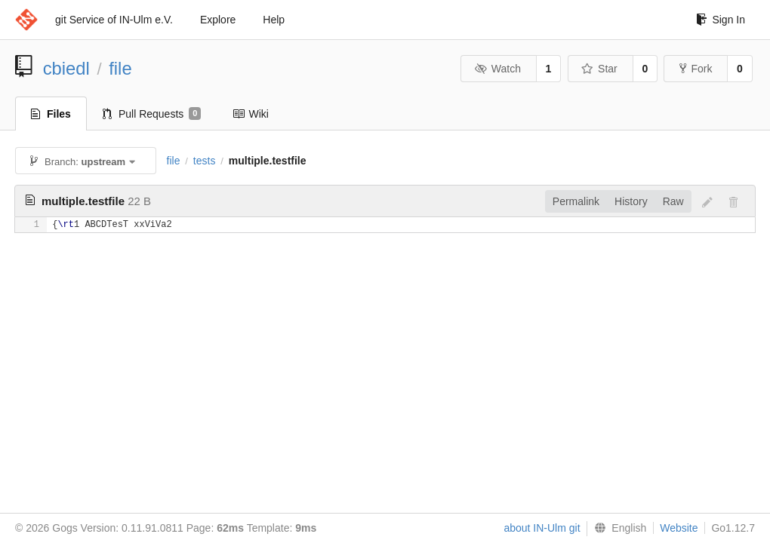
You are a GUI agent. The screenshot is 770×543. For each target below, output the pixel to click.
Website (679, 528)
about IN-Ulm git (542, 528)
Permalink (576, 201)
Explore (218, 20)
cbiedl (66, 68)
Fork (695, 69)
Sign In (720, 20)
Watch (497, 69)
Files (51, 114)
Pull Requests (152, 114)
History (631, 201)
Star (599, 69)
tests (204, 161)
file (120, 68)
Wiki (250, 114)
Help (274, 20)
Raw (673, 201)
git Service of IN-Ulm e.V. (114, 20)
